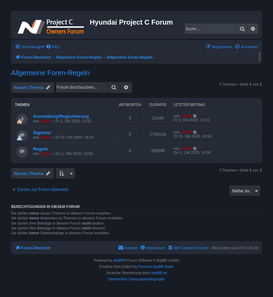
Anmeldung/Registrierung (61, 116)
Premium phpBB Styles (156, 267)
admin (45, 121)
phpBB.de (159, 273)
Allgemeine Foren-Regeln (50, 73)
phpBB (118, 260)
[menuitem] (53, 47)
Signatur (42, 132)
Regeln (40, 148)
